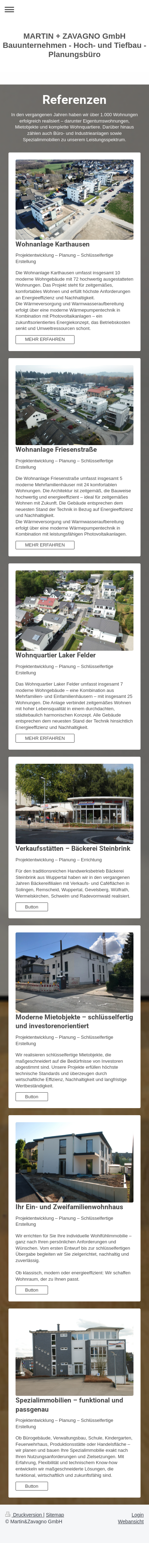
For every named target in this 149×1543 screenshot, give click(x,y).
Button (31, 907)
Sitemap (55, 1515)
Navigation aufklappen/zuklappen (74, 9)
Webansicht (131, 1521)
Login (138, 1515)
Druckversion (24, 1515)
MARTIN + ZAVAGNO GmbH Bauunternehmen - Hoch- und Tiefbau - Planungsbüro (75, 45)
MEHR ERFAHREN (45, 339)
